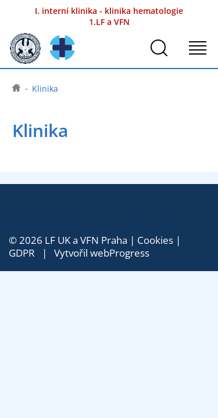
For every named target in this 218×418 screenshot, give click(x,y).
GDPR (22, 253)
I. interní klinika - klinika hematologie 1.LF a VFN (109, 16)
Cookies (155, 240)
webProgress (119, 253)
